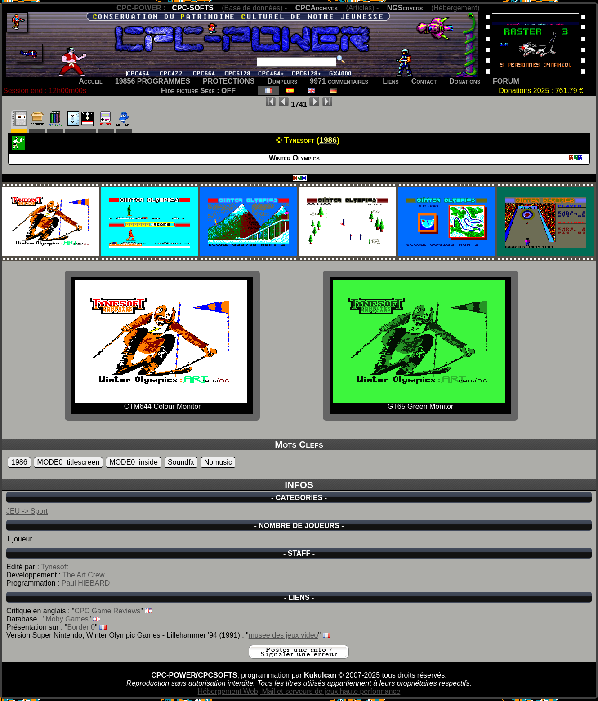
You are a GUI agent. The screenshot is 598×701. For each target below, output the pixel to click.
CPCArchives (316, 8)
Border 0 (81, 627)
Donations (464, 81)
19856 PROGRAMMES (152, 81)
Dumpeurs (283, 81)
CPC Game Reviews (108, 611)
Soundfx (181, 462)
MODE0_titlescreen (68, 462)
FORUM (506, 81)
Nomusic (218, 462)
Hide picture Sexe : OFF (198, 90)
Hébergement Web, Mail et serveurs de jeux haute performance (299, 691)
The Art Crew (83, 575)
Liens (390, 81)
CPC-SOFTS (192, 8)
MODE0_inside (133, 462)
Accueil (91, 81)
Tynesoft (54, 567)
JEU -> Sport (27, 511)
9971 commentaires (339, 81)
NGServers (405, 8)
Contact (424, 81)
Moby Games (67, 619)
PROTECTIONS (229, 81)
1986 (19, 462)
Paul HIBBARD (86, 583)
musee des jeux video (283, 635)
